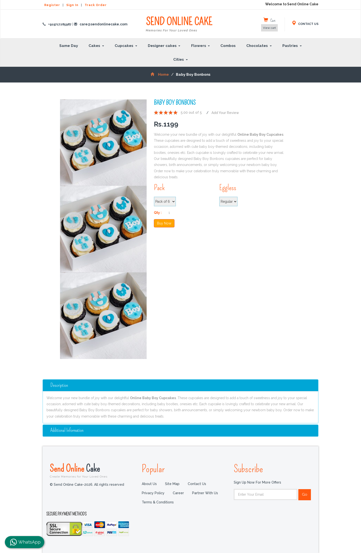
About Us (149, 484)
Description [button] (59, 385)
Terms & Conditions (158, 502)
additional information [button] (66, 430)
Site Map (172, 484)
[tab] (180, 385)
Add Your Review (225, 112)
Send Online (92, 470)
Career (178, 493)
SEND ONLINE (179, 24)
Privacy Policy (153, 493)
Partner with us (205, 493)
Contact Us (197, 484)
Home (159, 74)
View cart (269, 28)
